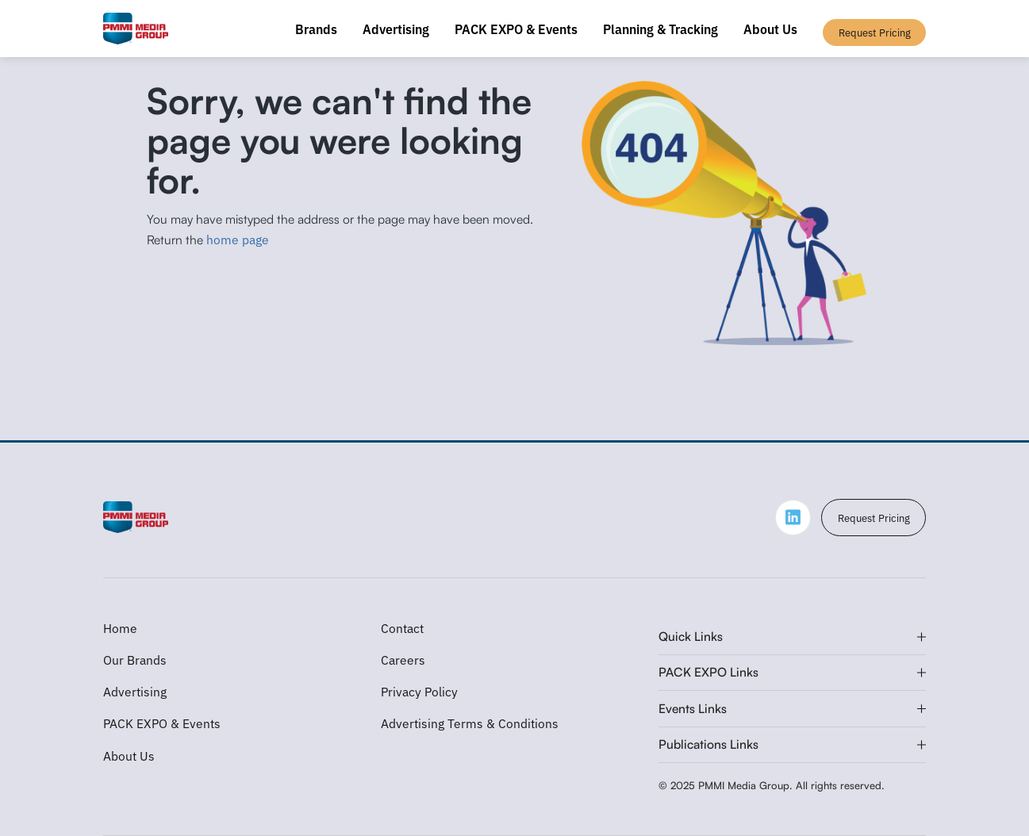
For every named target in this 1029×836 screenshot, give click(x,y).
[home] (136, 28)
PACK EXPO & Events (516, 28)
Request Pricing (874, 517)
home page (237, 238)
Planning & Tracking (660, 28)
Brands (316, 28)
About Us (770, 28)
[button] (792, 637)
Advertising (396, 28)
